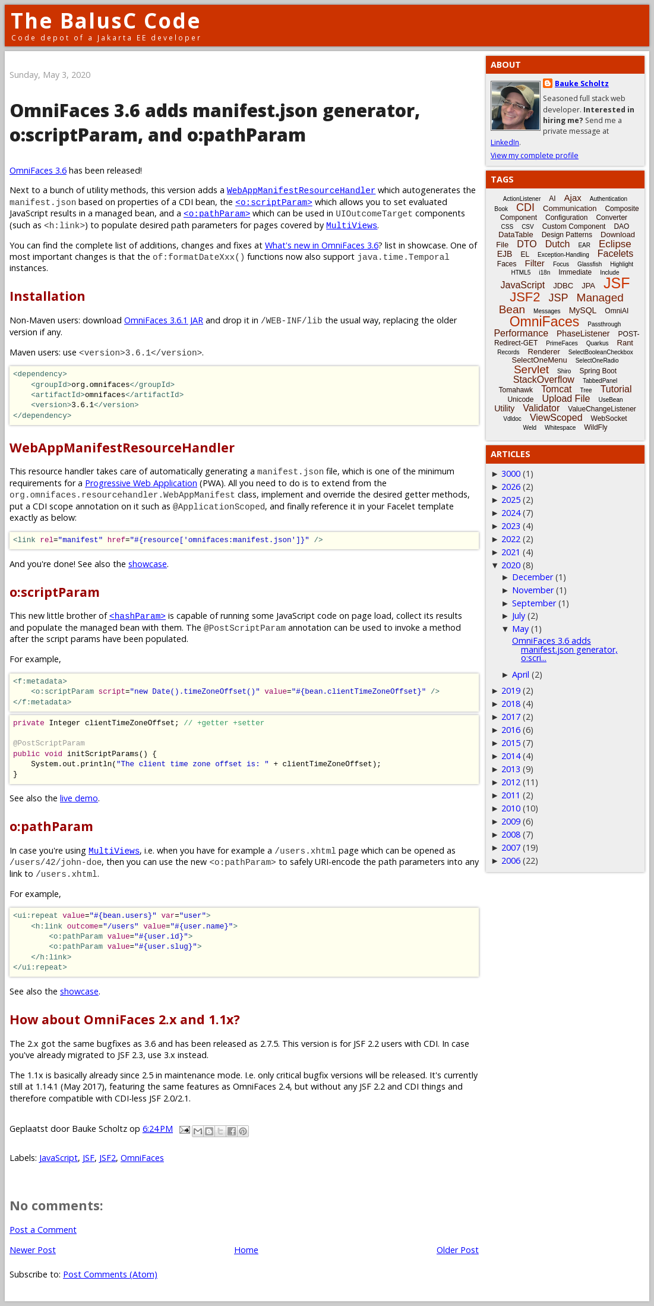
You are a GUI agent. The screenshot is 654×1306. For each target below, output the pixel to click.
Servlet (531, 369)
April (520, 674)
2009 (510, 821)
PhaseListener (583, 333)
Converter (611, 217)
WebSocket (609, 418)
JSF (88, 1157)
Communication (569, 208)
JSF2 (107, 1157)
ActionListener (522, 199)
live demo (79, 798)
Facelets (615, 253)
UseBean (610, 399)
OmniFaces (142, 1157)
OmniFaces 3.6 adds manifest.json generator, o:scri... (565, 649)
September (534, 603)
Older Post (458, 1249)
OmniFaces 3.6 (38, 170)
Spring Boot (598, 371)
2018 (510, 703)
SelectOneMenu (539, 359)
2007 (510, 847)
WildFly (595, 427)
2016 (510, 729)
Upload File (566, 399)
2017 (510, 716)
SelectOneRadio (597, 360)
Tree (586, 390)
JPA (588, 285)
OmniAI (616, 311)
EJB (505, 254)
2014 (510, 755)
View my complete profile (535, 155)
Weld (529, 427)
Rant (625, 342)
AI (552, 198)
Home (246, 1249)
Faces (507, 264)
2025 (510, 499)
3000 (510, 473)
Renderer (544, 351)
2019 (510, 690)
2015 (510, 742)
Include (609, 272)
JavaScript (58, 1157)
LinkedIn (505, 142)
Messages (547, 311)
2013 (510, 769)
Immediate (575, 272)
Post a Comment (43, 1229)
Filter (535, 263)
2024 (510, 512)
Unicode (520, 399)
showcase (147, 563)
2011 (510, 795)
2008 (510, 834)
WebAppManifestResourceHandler (301, 190)
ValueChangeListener (602, 409)
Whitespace (560, 427)
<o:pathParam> (217, 213)
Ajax (573, 198)
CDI (525, 207)
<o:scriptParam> (273, 201)
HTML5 (521, 272)
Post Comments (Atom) (110, 1274)
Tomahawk (516, 390)
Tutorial (616, 389)
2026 (510, 486)
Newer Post (33, 1249)
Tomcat (556, 389)
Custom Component (574, 226)
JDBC (563, 285)
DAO (621, 226)
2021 (510, 552)
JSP (558, 298)
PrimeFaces (561, 343)
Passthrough (604, 324)
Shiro (564, 371)
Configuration (566, 217)
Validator (541, 408)
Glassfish (589, 264)
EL (524, 254)
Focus (561, 264)
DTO (526, 244)
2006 (510, 860)
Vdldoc (512, 419)
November (533, 590)
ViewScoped (556, 418)
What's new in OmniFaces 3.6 (321, 245)
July (518, 615)
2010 (510, 808)
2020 (510, 565)
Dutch (557, 244)
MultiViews (351, 225)
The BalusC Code (106, 20)
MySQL (583, 310)
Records (508, 352)
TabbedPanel (600, 380)
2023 (510, 525)
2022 (510, 539)
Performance (521, 333)
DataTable (515, 234)
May (520, 628)
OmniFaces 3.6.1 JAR (163, 320)
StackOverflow (543, 380)
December (532, 577)
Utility (504, 408)
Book (501, 209)
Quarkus (597, 343)
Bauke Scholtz (582, 83)
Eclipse (615, 244)
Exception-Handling (563, 254)
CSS (507, 227)
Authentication (608, 199)
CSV (528, 227)
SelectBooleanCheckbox (600, 352)
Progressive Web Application (141, 483)
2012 (510, 782)
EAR (584, 245)
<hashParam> (137, 615)
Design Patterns (567, 235)
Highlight (621, 264)
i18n (544, 272)
